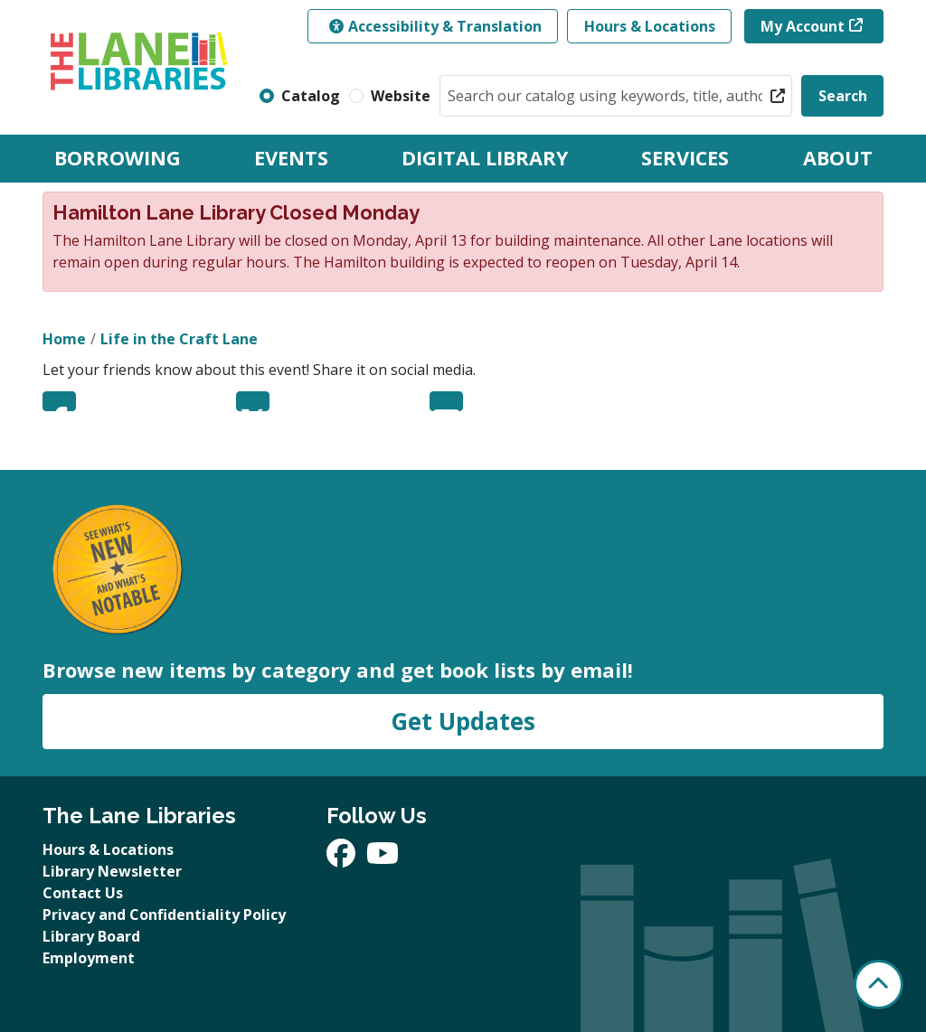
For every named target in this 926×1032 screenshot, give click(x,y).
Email (446, 401)
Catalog (310, 96)
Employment (89, 958)
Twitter (252, 401)
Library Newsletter (112, 871)
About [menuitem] (838, 158)
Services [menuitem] (685, 158)
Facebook (59, 401)
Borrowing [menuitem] (117, 158)
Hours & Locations (649, 26)
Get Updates (463, 721)
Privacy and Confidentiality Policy (164, 914)
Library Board (91, 936)
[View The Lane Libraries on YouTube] (382, 858)
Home (64, 339)
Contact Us (83, 893)
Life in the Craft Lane (179, 339)
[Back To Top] (878, 984)
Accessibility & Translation (435, 26)
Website (400, 96)
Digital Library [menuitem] (485, 158)
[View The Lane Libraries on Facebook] (342, 858)
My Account (803, 26)
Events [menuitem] (291, 158)
